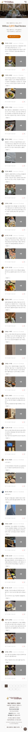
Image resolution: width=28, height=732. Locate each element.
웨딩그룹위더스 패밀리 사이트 (13, 727)
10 (15, 689)
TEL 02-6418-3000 (14, 709)
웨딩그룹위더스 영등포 (7, 2)
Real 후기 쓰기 (14, 36)
